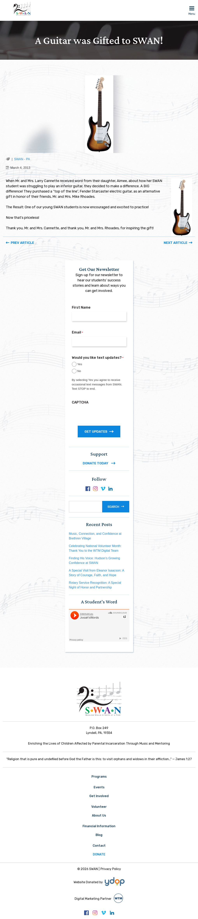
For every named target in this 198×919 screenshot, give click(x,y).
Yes (79, 364)
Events (99, 787)
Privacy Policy (110, 869)
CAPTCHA (80, 402)
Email (77, 332)
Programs (99, 776)
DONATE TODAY (99, 463)
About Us (99, 815)
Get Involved (99, 796)
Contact (99, 845)
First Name (81, 307)
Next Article (175, 243)
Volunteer (99, 807)
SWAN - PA (22, 159)
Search (113, 507)
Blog (99, 835)
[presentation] (101, 413)
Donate (99, 854)
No (79, 371)
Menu (191, 14)
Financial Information (99, 826)
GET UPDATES (99, 431)
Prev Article (22, 243)
